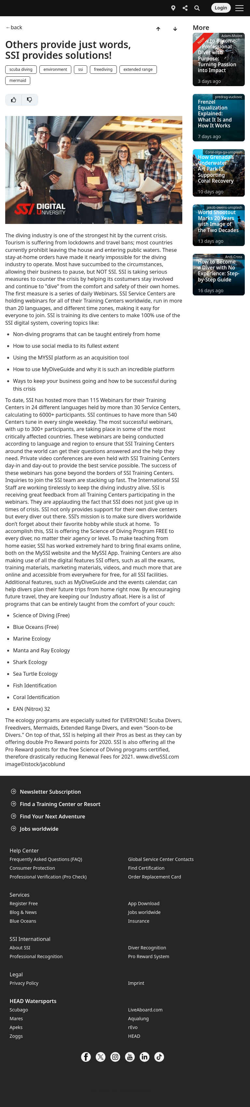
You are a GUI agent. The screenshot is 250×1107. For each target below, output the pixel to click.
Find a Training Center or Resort (56, 804)
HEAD (134, 1036)
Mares (16, 1018)
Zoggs (16, 1036)
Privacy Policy (24, 983)
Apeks (16, 1027)
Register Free (24, 903)
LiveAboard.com (145, 1010)
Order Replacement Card (154, 877)
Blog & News (23, 912)
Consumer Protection (32, 868)
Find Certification (146, 868)
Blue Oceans (23, 921)
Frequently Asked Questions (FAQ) (46, 859)
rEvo (133, 1027)
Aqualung (138, 1018)
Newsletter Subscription (46, 791)
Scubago (19, 1010)
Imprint (136, 983)
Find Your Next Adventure (48, 816)
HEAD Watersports (33, 1001)
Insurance (138, 921)
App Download (144, 903)
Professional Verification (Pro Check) (48, 877)
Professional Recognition (36, 956)
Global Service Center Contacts (161, 859)
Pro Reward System (149, 956)
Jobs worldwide (35, 828)
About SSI (20, 947)
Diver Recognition (147, 947)
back (16, 27)
